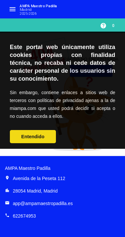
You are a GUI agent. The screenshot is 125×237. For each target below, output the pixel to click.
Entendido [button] (32, 136)
